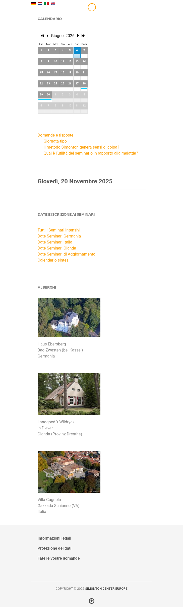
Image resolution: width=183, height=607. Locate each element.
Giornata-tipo (55, 141)
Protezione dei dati (55, 548)
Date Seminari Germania (59, 236)
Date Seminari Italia (55, 242)
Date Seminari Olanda (57, 248)
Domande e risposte (56, 135)
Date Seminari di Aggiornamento (66, 254)
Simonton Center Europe (106, 588)
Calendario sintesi (54, 260)
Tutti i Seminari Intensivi (59, 230)
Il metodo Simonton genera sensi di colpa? (81, 147)
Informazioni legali (54, 538)
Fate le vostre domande (59, 558)
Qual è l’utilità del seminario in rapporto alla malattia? (91, 153)
